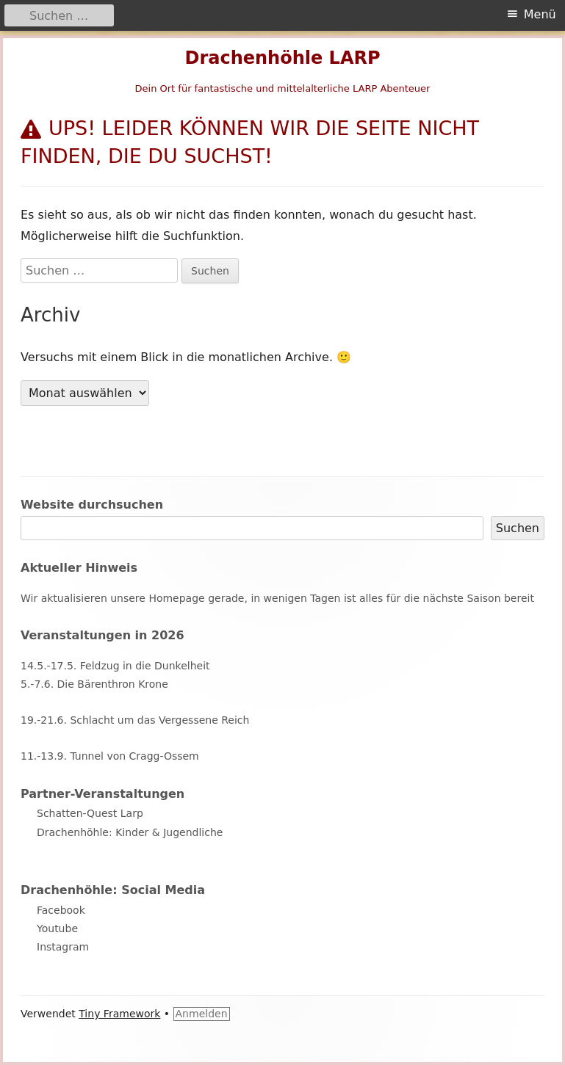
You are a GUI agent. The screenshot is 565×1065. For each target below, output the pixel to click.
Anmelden (202, 1013)
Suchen (517, 528)
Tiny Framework (119, 1013)
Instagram (63, 947)
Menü (540, 14)
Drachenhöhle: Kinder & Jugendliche (130, 832)
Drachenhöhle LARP (282, 58)
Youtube (57, 928)
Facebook (61, 910)
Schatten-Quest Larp (90, 813)
